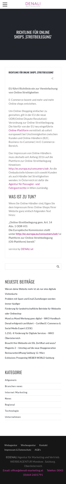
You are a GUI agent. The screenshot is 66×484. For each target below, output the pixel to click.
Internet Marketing (16, 392)
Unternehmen (13, 417)
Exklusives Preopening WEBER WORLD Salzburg (29, 357)
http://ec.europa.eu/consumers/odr (29, 168)
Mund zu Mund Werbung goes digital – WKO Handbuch (32, 318)
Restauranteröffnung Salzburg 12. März (25, 352)
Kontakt (43, 445)
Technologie (12, 410)
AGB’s (38, 449)
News (8, 398)
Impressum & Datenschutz (17, 449)
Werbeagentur (28, 445)
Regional (10, 404)
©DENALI (11, 457)
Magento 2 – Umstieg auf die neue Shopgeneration (30, 348)
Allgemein (11, 380)
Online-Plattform (19, 130)
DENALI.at (27, 249)
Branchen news (14, 386)
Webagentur (10, 445)
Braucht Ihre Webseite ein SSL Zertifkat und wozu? (30, 343)
